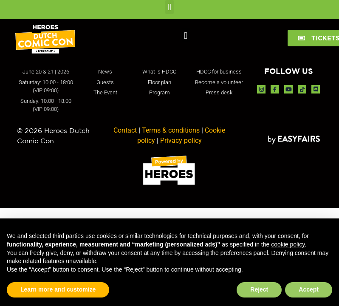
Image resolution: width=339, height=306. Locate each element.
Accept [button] (309, 289)
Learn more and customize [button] (58, 289)
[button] (169, 7)
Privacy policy (181, 140)
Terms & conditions (171, 130)
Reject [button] (259, 289)
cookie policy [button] (288, 244)
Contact (125, 130)
